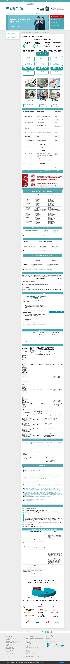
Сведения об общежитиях (28, 500)
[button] (7, 22)
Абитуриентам (10, 13)
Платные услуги (29, 645)
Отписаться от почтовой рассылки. (52, 641)
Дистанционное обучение (44, 106)
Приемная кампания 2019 (11, 37)
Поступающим (37, 32)
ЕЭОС (27, 646)
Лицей (50, 4)
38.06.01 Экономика (56, 72)
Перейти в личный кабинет (59, 311)
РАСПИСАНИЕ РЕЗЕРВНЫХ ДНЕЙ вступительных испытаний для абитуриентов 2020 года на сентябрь (41, 251)
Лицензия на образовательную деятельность (31, 467)
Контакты (27, 650)
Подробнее (41, 662)
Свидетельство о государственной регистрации (32, 470)
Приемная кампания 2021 (11, 34)
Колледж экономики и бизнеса (32, 647)
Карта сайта (48, 638)
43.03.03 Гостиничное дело (28, 64)
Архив (40, 32)
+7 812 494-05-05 (9, 647)
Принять (61, 662)
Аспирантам (39, 13)
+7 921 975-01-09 (9, 650)
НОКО (41, 4)
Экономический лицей (30, 648)
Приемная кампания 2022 (11, 33)
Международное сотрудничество (30, 4)
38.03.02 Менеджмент (42, 58)
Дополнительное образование (55, 13)
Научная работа (29, 639)
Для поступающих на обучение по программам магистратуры (34, 497)
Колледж (59, 4)
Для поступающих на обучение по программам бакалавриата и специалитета (37, 496)
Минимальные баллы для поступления (30, 106)
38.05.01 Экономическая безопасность (28, 73)
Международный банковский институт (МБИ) (28, 32)
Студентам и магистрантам (25, 13)
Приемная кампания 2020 (11, 36)
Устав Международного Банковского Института (32, 471)
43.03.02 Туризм (42, 64)
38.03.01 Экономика (28, 58)
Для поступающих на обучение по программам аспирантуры (34, 499)
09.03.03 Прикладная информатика (56, 58)
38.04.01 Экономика (42, 72)
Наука (20, 4)
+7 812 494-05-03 (9, 656)
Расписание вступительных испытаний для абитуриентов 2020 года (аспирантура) (38, 269)
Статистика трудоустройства (56, 106)
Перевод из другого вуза (56, 104)
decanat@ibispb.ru (50, 1)
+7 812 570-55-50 (9, 659)
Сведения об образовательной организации (34, 638)
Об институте (10, 4)
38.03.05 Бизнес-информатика (56, 64)
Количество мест (43, 104)
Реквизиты (28, 651)
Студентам (28, 642)
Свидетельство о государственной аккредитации (32, 469)
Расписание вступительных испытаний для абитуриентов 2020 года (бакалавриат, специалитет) (40, 235)
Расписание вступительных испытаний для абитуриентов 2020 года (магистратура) (38, 250)
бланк (30, 319)
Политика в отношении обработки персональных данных (32, 653)
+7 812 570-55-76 (27, 1)
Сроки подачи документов (28, 104)
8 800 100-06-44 (34, 1)
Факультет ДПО (29, 643)
